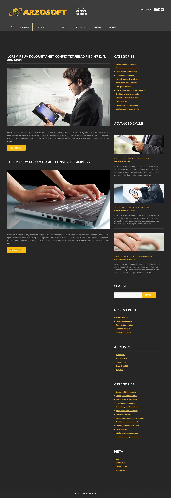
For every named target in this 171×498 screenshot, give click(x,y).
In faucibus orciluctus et (125, 75)
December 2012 (122, 366)
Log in (118, 459)
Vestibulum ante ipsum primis (127, 109)
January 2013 (121, 362)
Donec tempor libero (124, 210)
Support (97, 27)
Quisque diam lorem (123, 87)
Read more (15, 148)
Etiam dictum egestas (124, 259)
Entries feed (120, 463)
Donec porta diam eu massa (126, 68)
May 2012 (119, 370)
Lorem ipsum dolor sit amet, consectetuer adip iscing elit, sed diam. (56, 58)
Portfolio (80, 27)
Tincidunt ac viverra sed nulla (127, 94)
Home (11, 27)
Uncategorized (121, 102)
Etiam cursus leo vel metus (126, 72)
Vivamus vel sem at (123, 333)
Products (41, 27)
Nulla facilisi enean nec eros (127, 83)
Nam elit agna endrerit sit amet (127, 79)
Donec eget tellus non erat (126, 64)
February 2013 (121, 358)
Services (63, 27)
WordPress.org (122, 470)
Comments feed (122, 467)
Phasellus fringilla (123, 329)
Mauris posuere (122, 162)
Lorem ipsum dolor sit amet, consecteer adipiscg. (48, 162)
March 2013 (120, 355)
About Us (24, 27)
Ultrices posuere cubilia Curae (127, 98)
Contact (113, 27)
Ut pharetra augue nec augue (127, 105)
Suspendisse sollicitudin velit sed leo (130, 90)
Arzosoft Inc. (91, 494)
